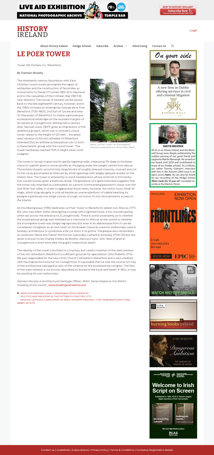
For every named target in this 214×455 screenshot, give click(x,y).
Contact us (48, 449)
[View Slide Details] (72, 10)
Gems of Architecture (32, 293)
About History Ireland (54, 46)
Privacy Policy (99, 449)
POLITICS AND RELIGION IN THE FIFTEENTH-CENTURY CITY (55, 296)
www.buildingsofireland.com (67, 285)
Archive (122, 46)
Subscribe (102, 46)
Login (193, 30)
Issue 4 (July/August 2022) (60, 293)
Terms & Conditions (122, 449)
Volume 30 (82, 293)
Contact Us (159, 46)
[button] (172, 46)
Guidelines (63, 449)
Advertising (139, 46)
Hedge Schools (82, 46)
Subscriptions (80, 449)
